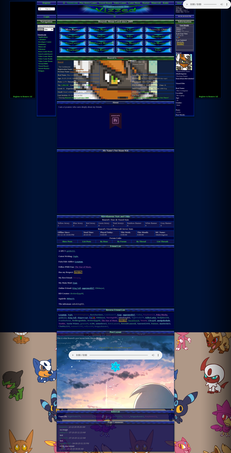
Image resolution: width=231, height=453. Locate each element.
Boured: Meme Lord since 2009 (77, 98)
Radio (165, 3)
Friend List (115, 246)
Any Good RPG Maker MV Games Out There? (151, 98)
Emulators (42, 44)
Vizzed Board (105, 3)
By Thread (141, 241)
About (179, 3)
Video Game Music (45, 56)
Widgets (41, 71)
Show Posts (67, 241)
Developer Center (44, 42)
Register (47, 3)
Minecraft (156, 3)
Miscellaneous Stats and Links (115, 216)
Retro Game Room (45, 51)
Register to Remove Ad (22, 96)
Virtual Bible (43, 64)
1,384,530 (64, 85)
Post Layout (115, 332)
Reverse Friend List (115, 310)
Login (46, 17)
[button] (46, 8)
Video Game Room (45, 61)
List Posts (86, 241)
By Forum (121, 241)
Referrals (115, 412)
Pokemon (41, 49)
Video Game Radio (45, 59)
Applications (43, 37)
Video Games (120, 3)
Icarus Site (145, 92)
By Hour (104, 241)
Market (145, 3)
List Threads (162, 241)
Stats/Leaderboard (45, 54)
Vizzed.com (72, 3)
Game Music (134, 3)
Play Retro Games (88, 3)
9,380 (88, 85)
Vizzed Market (43, 68)
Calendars (42, 39)
